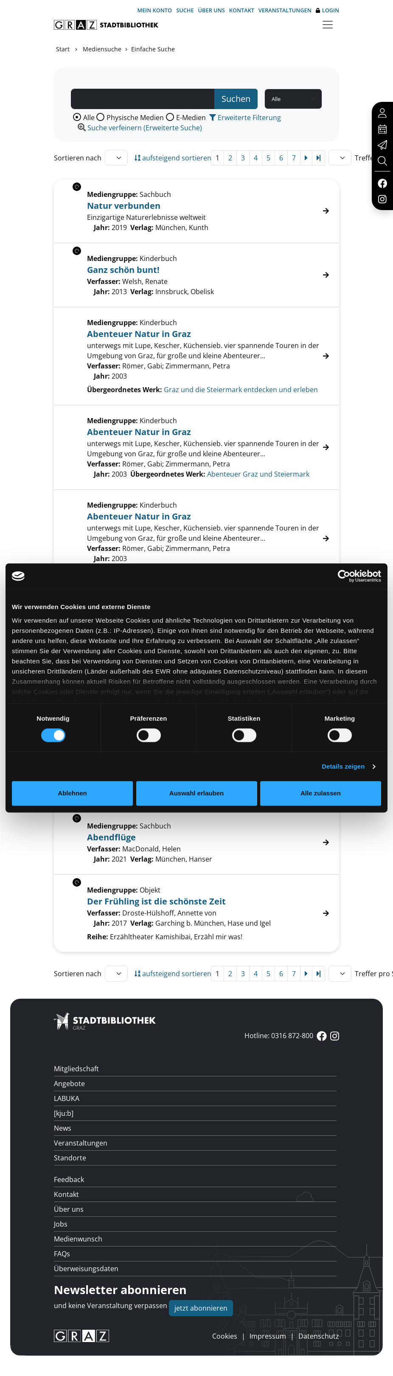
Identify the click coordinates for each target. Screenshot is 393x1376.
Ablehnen (72, 793)
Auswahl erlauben (196, 793)
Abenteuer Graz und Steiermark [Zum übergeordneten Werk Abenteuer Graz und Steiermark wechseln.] (258, 474)
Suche (185, 10)
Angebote (69, 1083)
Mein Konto (154, 10)
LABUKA (66, 1098)
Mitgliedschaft (76, 1068)
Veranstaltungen (285, 10)
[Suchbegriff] (143, 99)
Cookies (224, 1336)
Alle (89, 117)
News (62, 1128)
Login (327, 10)
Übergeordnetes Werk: (124, 389)
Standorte (70, 1158)
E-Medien (191, 117)
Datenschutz (318, 1336)
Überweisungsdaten (86, 1268)
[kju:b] (63, 1113)
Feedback (69, 1179)
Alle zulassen (320, 793)
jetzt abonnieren (200, 1308)
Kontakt (241, 10)
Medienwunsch (78, 1239)
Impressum (268, 1336)
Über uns (211, 10)
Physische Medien (135, 117)
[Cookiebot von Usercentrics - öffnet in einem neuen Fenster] (344, 576)
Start (63, 49)
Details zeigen (343, 766)
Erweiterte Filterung (245, 117)
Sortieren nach (77, 158)
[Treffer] (196, 356)
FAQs (62, 1253)
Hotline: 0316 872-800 (278, 1035)
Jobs (60, 1224)
